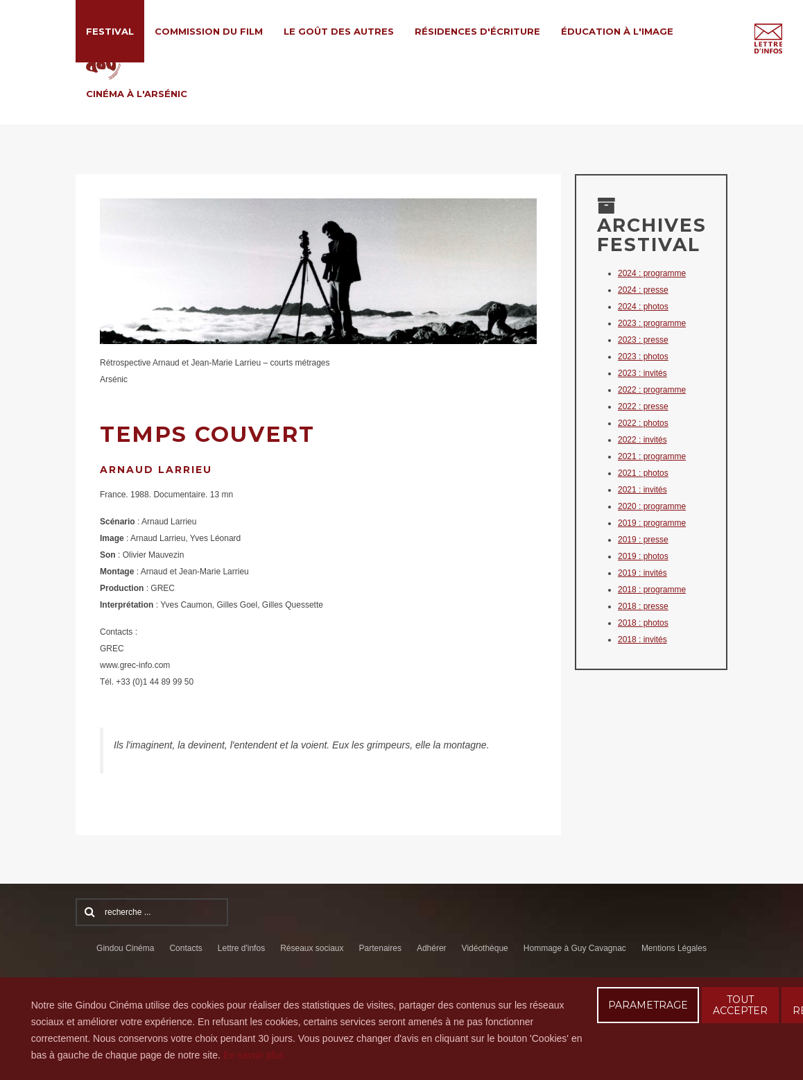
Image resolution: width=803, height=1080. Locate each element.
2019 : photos (643, 556)
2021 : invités (642, 490)
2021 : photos (643, 473)
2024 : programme (652, 273)
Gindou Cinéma (125, 948)
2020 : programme (652, 506)
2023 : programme (652, 323)
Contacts (185, 948)
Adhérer (432, 948)
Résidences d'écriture (477, 31)
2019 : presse (643, 540)
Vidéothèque (485, 948)
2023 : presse (643, 340)
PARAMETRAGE (648, 1005)
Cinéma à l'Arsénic (136, 93)
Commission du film (209, 31)
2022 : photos (643, 423)
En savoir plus (253, 1055)
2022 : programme (652, 390)
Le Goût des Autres (339, 31)
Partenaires (380, 948)
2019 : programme (652, 523)
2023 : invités (642, 373)
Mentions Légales (674, 948)
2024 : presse (643, 290)
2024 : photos (643, 306)
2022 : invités (642, 440)
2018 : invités (642, 639)
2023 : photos (643, 356)
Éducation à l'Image (617, 31)
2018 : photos (643, 623)
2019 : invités (642, 573)
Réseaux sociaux (311, 948)
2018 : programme (652, 589)
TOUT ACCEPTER (740, 1005)
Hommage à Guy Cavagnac (575, 948)
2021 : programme (652, 456)
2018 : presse (643, 606)
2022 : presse (643, 406)
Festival (110, 31)
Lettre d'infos (241, 948)
